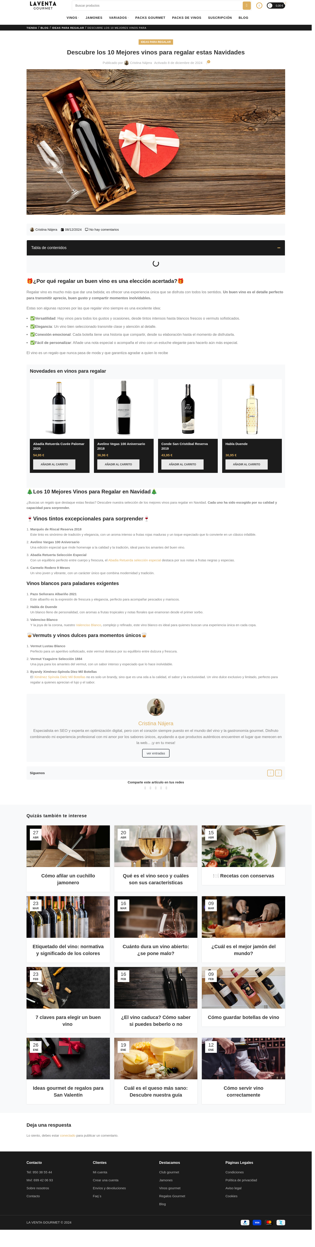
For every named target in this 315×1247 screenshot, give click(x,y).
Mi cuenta (100, 1161)
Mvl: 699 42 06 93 (40, 1169)
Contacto (33, 1185)
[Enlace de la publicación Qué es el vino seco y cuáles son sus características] (156, 835)
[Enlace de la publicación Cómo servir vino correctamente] (243, 1048)
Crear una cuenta (105, 1169)
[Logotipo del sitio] (43, 5)
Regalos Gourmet (172, 1185)
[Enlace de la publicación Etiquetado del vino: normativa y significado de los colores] (68, 906)
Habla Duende (236, 444)
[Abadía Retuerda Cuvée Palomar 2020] (60, 409)
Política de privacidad (241, 1169)
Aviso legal (233, 1177)
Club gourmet (169, 1161)
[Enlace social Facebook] (270, 762)
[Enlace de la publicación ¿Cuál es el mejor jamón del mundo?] (243, 906)
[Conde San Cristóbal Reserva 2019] (188, 409)
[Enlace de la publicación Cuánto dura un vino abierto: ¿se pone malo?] (156, 906)
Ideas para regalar (68, 28)
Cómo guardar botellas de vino (243, 1006)
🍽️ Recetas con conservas (243, 865)
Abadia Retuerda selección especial (134, 549)
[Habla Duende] (252, 409)
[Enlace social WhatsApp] (161, 777)
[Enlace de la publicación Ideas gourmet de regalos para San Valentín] (68, 1048)
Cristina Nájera (141, 63)
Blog (44, 28)
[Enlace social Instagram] (278, 762)
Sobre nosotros (38, 1177)
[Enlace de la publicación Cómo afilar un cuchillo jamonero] (68, 835)
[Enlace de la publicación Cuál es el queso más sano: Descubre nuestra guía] (156, 1048)
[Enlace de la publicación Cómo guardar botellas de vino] (243, 977)
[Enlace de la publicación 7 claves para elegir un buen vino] (68, 977)
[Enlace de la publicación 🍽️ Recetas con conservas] (243, 835)
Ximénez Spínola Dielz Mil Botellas (60, 666)
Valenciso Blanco (88, 614)
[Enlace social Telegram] (166, 777)
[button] (279, 247)
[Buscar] (162, 6)
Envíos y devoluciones (109, 1177)
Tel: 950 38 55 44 (39, 1161)
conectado (67, 1125)
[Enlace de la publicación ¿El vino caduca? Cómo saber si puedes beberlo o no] (156, 977)
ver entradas (156, 742)
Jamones (166, 1169)
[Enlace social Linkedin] (155, 777)
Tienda (32, 28)
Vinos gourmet (169, 1177)
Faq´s (97, 1185)
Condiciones (234, 1161)
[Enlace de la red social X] (150, 777)
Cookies (231, 1185)
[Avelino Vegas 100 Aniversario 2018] (124, 409)
